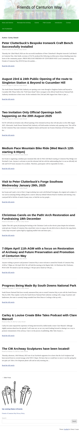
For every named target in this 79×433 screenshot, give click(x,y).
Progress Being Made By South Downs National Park (39, 285)
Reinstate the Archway (24, 22)
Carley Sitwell (22, 49)
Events (37, 22)
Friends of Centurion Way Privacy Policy (13, 413)
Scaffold (66, 429)
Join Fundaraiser (7, 29)
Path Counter (47, 22)
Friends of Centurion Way (39, 7)
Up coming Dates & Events (12, 409)
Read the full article (8, 66)
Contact (68, 22)
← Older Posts (6, 377)
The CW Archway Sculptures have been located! (36, 348)
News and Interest (7, 22)
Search (4, 418)
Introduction (58, 22)
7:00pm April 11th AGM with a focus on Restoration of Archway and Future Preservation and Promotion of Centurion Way (38, 252)
